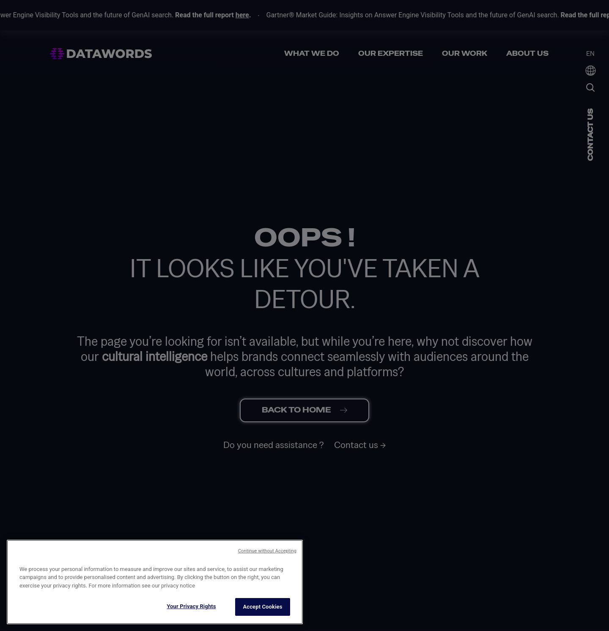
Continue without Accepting (267, 590)
